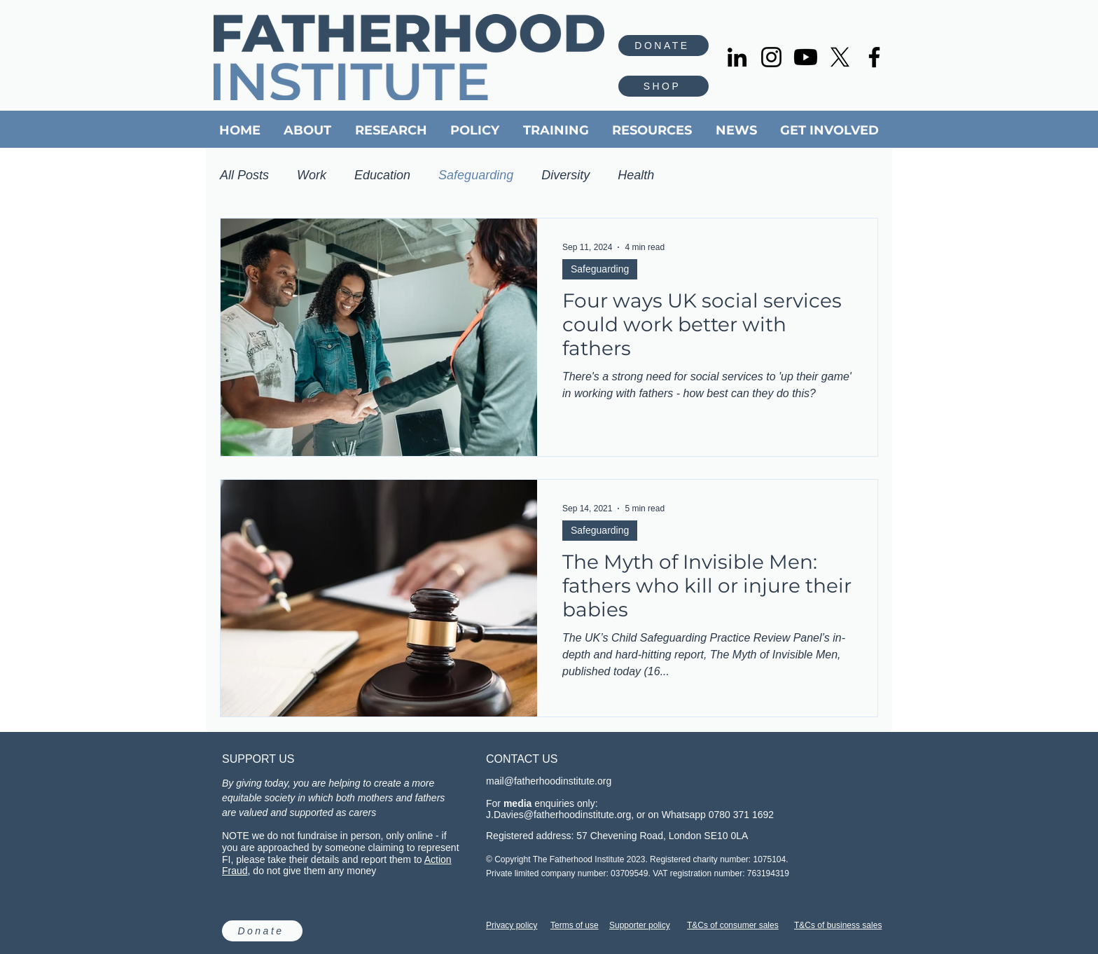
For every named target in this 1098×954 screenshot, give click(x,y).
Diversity (565, 175)
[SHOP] (663, 86)
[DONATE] (663, 45)
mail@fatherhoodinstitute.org (548, 781)
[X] (840, 57)
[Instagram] (771, 57)
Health (636, 175)
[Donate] (262, 930)
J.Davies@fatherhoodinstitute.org (558, 814)
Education (382, 175)
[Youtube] (805, 57)
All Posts (244, 175)
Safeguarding (475, 175)
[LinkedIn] (737, 57)
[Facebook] (874, 57)
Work (311, 175)
